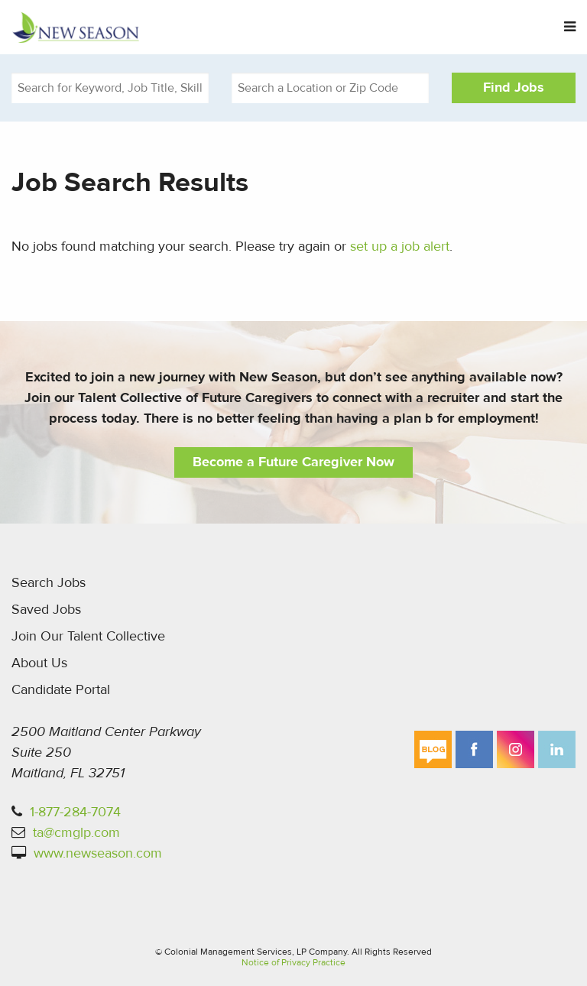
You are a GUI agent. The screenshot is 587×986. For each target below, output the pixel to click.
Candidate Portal (60, 690)
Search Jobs (48, 583)
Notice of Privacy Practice (293, 962)
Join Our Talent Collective (88, 636)
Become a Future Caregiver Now (293, 462)
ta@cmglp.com (76, 833)
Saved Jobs (46, 609)
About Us (39, 663)
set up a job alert (399, 246)
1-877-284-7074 (75, 812)
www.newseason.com (98, 853)
